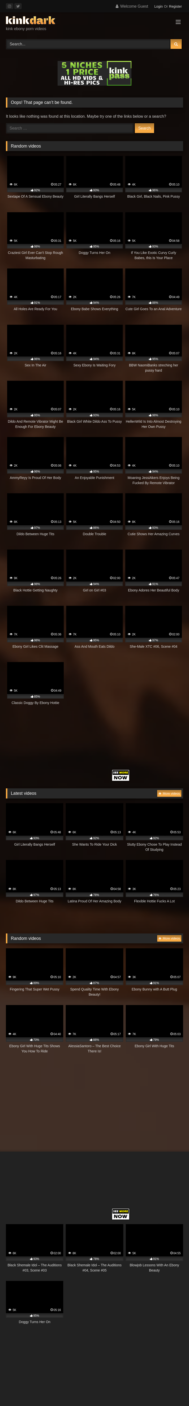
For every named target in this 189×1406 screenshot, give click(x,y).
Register (175, 6)
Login (158, 6)
